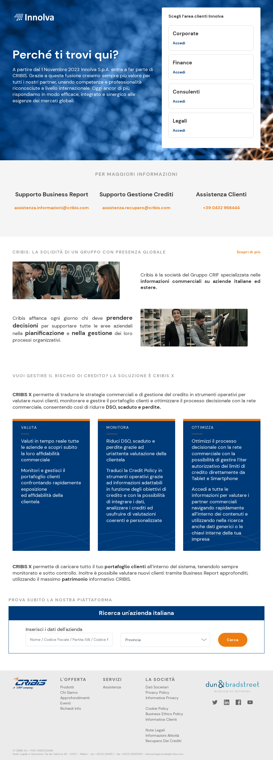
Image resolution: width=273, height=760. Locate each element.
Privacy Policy (157, 692)
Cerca (233, 639)
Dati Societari (157, 687)
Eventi (65, 703)
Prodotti (67, 687)
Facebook (238, 702)
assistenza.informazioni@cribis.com (51, 208)
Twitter (215, 702)
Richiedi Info (70, 708)
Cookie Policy (157, 708)
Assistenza (112, 687)
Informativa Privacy (162, 697)
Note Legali (155, 730)
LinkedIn (226, 702)
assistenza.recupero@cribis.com (136, 208)
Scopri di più (248, 252)
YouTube (250, 702)
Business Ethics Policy (164, 713)
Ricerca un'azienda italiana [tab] (136, 613)
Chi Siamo (69, 692)
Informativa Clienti (161, 719)
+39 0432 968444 (221, 208)
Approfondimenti (75, 697)
